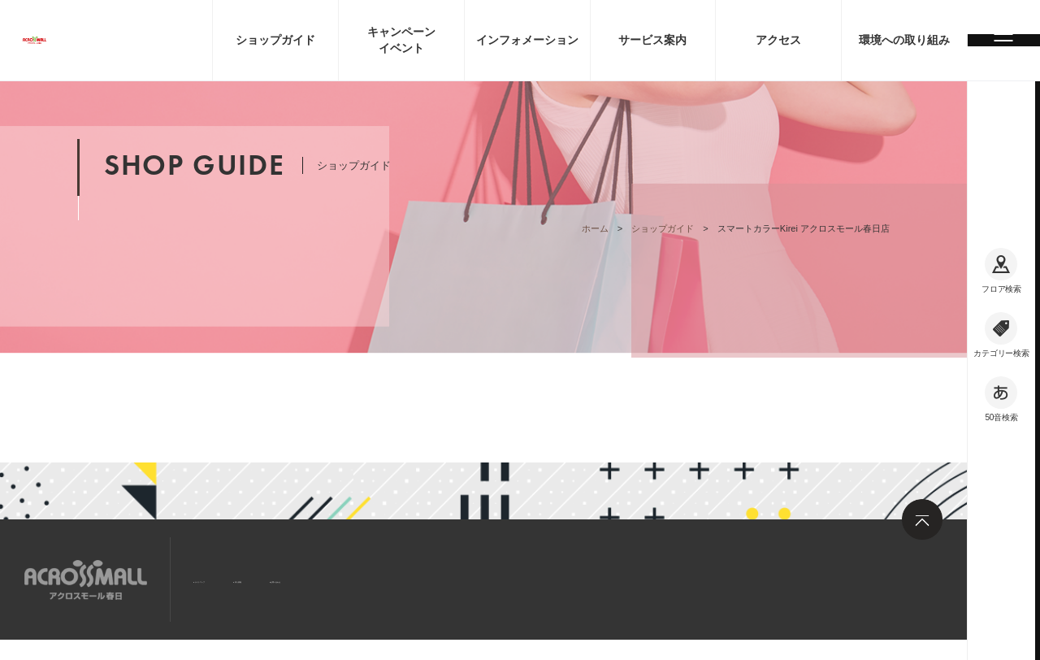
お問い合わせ (414, 578)
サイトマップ (234, 578)
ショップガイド (662, 228)
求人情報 (324, 578)
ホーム (595, 228)
